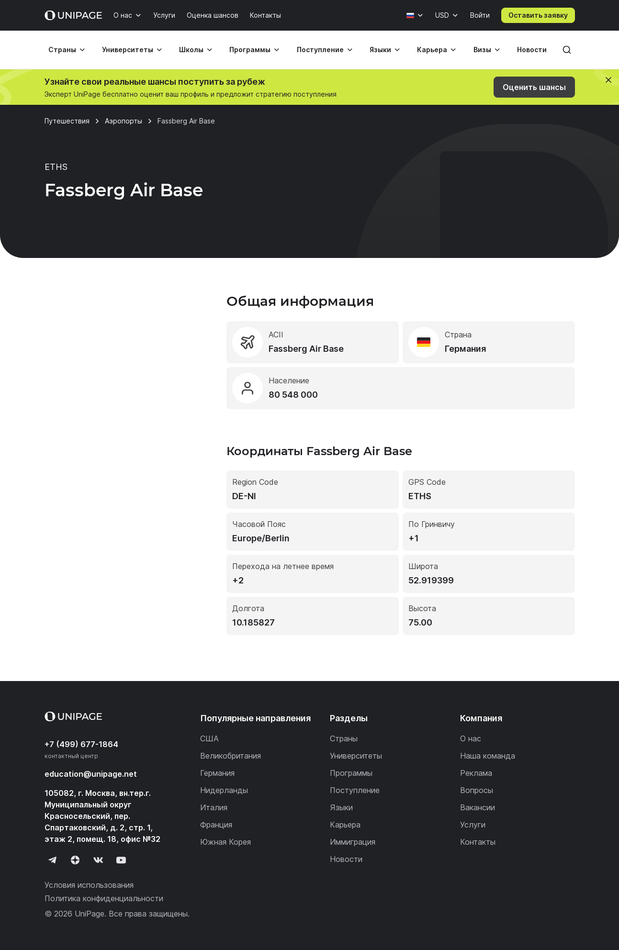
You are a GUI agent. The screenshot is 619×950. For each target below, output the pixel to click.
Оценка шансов (212, 15)
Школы (191, 49)
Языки (380, 49)
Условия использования (89, 885)
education (91, 774)
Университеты (127, 49)
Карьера (432, 49)
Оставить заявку (538, 15)
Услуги (164, 15)
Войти (480, 15)
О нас (122, 15)
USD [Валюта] (442, 15)
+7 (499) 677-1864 (81, 744)
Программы (249, 49)
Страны (62, 49)
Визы (482, 49)
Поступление (320, 49)
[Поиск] (566, 49)
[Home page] (73, 15)
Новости (532, 49)
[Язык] (415, 15)
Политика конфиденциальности (104, 898)
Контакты (265, 15)
